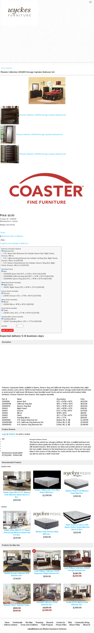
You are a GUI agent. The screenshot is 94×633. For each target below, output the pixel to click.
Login (4, 434)
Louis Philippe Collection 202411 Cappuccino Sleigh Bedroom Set (46, 572)
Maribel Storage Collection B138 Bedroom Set (16, 574)
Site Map (29, 622)
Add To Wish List (21, 243)
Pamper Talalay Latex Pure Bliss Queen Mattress (47, 491)
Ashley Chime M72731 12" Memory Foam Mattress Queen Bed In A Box (16, 494)
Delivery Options (10, 625)
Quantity (4, 326)
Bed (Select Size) (7, 269)
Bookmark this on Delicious (12, 236)
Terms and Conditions (29, 625)
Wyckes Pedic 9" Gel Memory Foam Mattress (77, 492)
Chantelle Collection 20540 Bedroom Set (47, 603)
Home (3, 68)
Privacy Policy (61, 625)
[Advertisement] (47, 44)
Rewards (49, 622)
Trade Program (47, 625)
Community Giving (82, 622)
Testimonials (17, 622)
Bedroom (9, 68)
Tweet (2, 233)
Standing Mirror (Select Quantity (12, 317)
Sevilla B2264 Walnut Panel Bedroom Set (77, 603)
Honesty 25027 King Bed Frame (16, 605)
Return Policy (74, 625)
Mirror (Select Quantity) (9, 300)
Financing (39, 622)
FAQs (70, 622)
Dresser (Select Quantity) (9, 291)
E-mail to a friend (7, 243)
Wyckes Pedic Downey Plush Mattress (47, 533)
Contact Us (60, 622)
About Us (86, 625)
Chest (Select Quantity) (9, 308)
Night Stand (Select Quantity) (11, 283)
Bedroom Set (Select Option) (11, 249)
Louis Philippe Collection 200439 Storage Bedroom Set (77, 569)
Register (12, 434)
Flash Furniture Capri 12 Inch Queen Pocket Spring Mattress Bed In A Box (77, 527)
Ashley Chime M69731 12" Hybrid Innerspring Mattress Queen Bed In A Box (17, 532)
